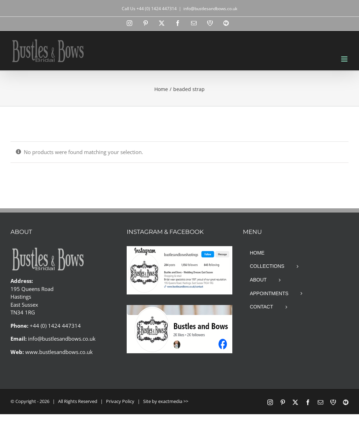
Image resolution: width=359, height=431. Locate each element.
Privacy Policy (120, 401)
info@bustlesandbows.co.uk (210, 9)
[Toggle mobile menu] (345, 59)
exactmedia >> (173, 401)
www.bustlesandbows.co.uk (59, 351)
